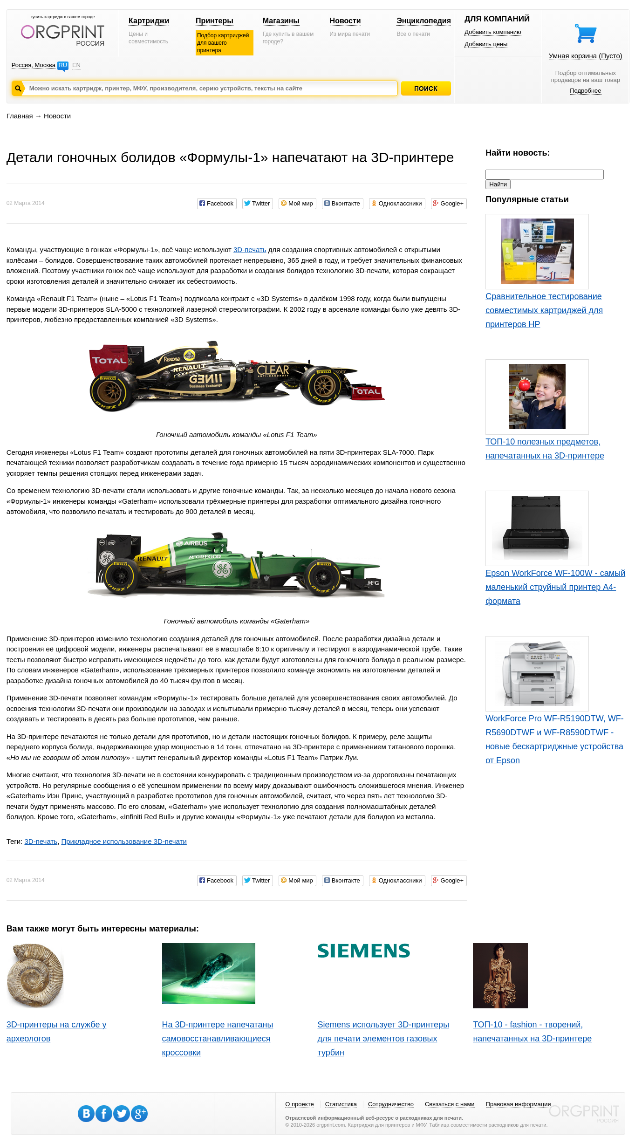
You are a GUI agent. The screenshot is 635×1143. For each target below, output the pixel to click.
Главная (20, 116)
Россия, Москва (33, 65)
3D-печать (249, 249)
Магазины (281, 21)
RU (62, 65)
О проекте (299, 1104)
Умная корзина (585, 56)
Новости (345, 21)
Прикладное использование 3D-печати (123, 841)
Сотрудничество (391, 1104)
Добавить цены (485, 44)
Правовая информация (518, 1104)
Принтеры (214, 21)
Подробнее (585, 90)
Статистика (341, 1104)
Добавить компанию (492, 31)
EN (76, 65)
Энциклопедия (423, 21)
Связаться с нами (450, 1104)
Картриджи (149, 21)
